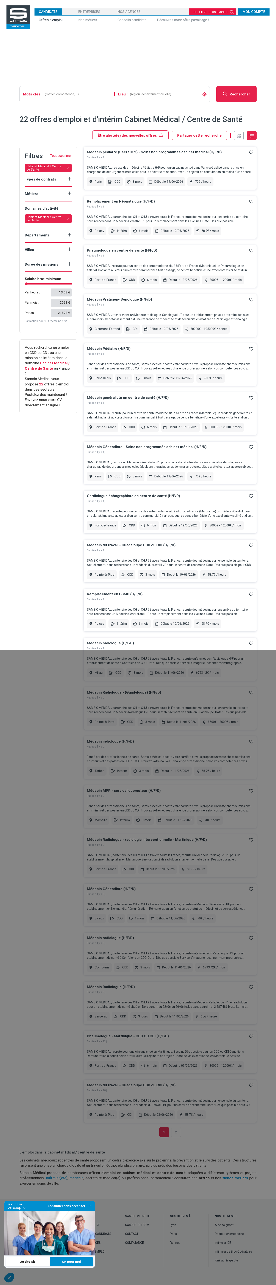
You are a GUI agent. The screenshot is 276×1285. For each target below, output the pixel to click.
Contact (131, 1234)
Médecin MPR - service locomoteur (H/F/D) (124, 790)
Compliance (134, 1242)
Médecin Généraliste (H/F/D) (111, 889)
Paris (173, 1234)
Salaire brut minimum (43, 279)
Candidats (48, 12)
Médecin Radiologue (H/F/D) (111, 987)
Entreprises (89, 12)
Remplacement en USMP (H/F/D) (115, 594)
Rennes (175, 1242)
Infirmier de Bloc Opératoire (233, 1251)
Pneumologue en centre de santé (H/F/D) (122, 250)
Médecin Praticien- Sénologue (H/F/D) (119, 299)
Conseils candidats (132, 20)
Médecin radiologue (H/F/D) (110, 643)
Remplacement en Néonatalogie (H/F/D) (121, 201)
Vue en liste (251, 135)
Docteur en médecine (229, 1234)
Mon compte (254, 12)
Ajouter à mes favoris (251, 152)
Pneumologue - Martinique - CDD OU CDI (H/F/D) (128, 1036)
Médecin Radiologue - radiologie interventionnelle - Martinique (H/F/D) (147, 839)
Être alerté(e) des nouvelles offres (130, 135)
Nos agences (129, 12)
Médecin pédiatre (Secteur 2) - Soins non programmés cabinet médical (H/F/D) (154, 152)
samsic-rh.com (137, 1225)
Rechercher (236, 94)
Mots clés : (32, 94)
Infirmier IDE (223, 1242)
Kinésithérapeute (226, 1260)
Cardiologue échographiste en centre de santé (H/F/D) (133, 496)
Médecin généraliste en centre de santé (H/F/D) (128, 397)
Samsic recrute (137, 1216)
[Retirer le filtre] (68, 168)
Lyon (173, 1225)
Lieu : (123, 94)
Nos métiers (87, 20)
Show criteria (69, 179)
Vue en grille (239, 135)
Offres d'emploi (51, 20)
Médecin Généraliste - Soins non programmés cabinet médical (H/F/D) (147, 447)
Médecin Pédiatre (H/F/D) (108, 348)
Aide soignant (224, 1225)
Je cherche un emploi (210, 12)
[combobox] (78, 94)
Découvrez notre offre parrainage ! (183, 20)
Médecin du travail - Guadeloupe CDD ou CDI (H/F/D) (131, 545)
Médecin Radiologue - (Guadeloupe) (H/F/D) (124, 692)
